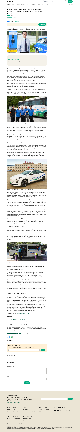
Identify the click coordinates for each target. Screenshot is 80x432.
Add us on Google (42, 24)
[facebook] (8, 21)
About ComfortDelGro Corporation (14, 63)
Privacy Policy (13, 423)
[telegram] (9, 21)
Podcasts (39, 4)
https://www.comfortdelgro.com (23, 313)
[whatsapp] (11, 21)
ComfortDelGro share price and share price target (18, 319)
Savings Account (16, 414)
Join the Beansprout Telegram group (14, 333)
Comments (17, 21)
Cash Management (16, 418)
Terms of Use (21, 423)
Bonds (8, 414)
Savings (8, 418)
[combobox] (54, 1)
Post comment (27, 382)
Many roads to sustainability (13, 59)
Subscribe (70, 1)
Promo (47, 4)
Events (46, 411)
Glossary (8, 423)
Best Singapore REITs (27, 409)
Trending (9, 411)
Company (47, 409)
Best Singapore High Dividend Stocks (30, 411)
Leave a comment (10, 366)
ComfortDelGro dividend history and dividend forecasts (19, 321)
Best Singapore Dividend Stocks (29, 414)
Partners (46, 414)
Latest (8, 409)
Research (18, 4)
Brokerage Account (16, 411)
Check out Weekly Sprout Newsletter (14, 402)
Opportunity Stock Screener (28, 416)
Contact (71, 4)
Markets (24, 420)
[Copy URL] (12, 21)
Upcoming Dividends (27, 418)
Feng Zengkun (10, 17)
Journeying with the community (14, 61)
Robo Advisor (15, 416)
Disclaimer (16, 423)
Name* (8, 376)
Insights (9, 15)
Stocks (8, 416)
